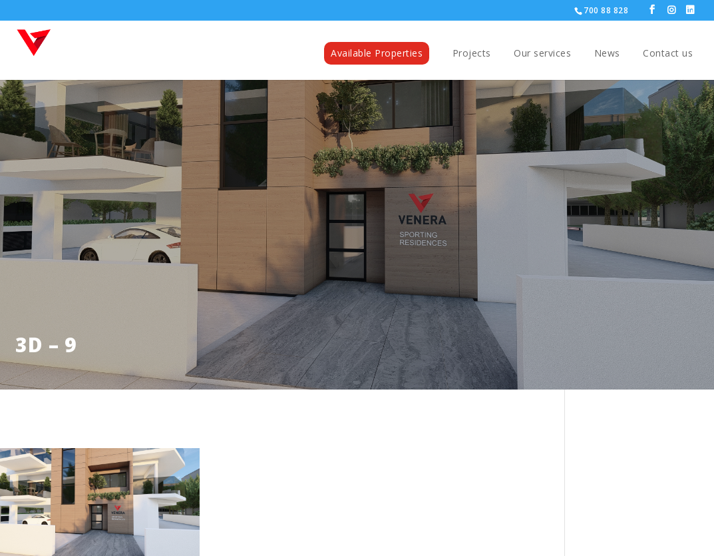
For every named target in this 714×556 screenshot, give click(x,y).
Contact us (668, 54)
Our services (542, 54)
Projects (471, 54)
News (607, 54)
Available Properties (377, 53)
